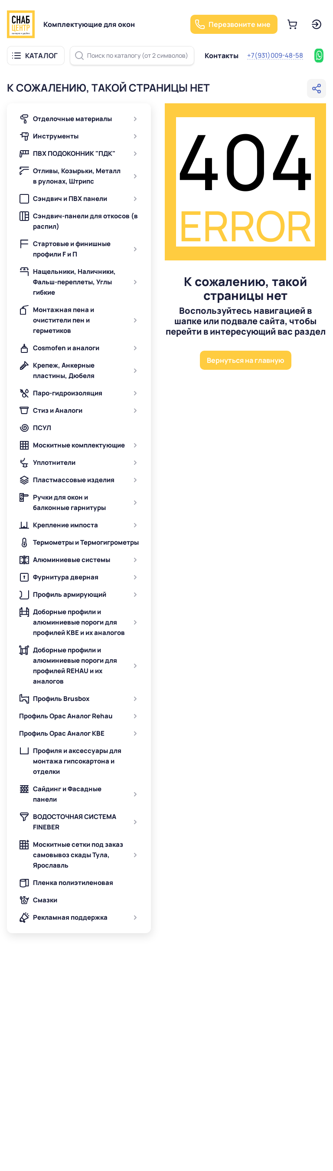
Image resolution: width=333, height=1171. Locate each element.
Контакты (221, 55)
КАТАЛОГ (41, 55)
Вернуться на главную (245, 360)
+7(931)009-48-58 (275, 55)
